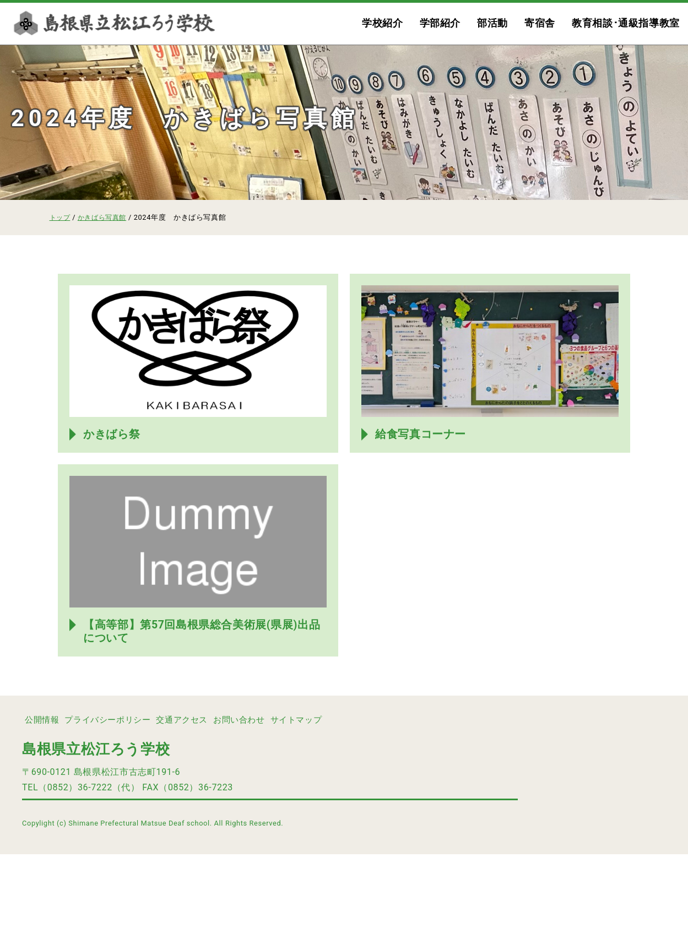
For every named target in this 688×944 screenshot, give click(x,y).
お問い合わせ (273, 809)
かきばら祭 (114, 478)
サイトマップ (339, 809)
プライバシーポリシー (121, 809)
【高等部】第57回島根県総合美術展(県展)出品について (202, 720)
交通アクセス (206, 809)
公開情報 (46, 809)
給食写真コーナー (423, 478)
